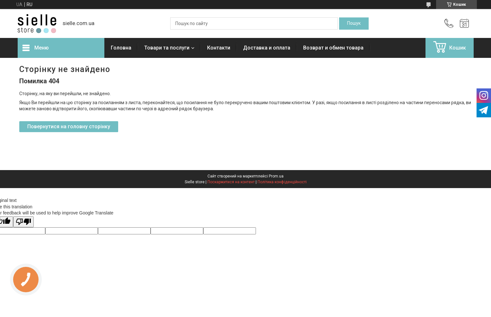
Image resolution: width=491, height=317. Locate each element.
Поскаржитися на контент (231, 182)
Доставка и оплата (266, 48)
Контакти (218, 48)
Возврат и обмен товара (333, 48)
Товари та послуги (166, 48)
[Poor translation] (23, 222)
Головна (121, 48)
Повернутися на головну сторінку (68, 126)
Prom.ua (276, 176)
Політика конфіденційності (282, 182)
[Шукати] (354, 23)
